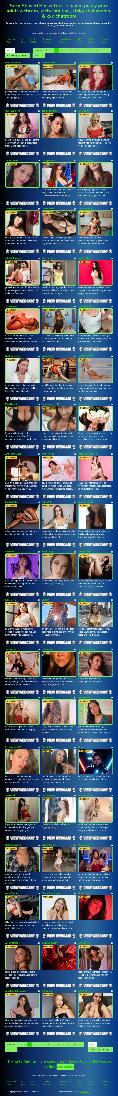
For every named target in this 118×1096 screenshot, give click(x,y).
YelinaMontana (85, 208)
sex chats (65, 1066)
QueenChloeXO (13, 111)
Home (10, 50)
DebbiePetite (84, 306)
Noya (81, 747)
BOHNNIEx (47, 502)
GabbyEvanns (49, 160)
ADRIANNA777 (85, 356)
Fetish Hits (84, 1092)
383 (36, 55)
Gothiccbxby (48, 208)
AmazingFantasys (14, 208)
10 (96, 50)
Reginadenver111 (50, 404)
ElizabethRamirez (14, 258)
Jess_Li (82, 600)
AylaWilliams (11, 943)
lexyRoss (9, 551)
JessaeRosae (48, 795)
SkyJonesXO (48, 306)
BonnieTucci (48, 747)
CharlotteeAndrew (51, 893)
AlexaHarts (10, 649)
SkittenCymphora (87, 62)
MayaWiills (83, 258)
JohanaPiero (84, 551)
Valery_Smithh (49, 845)
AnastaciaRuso (86, 160)
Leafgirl (46, 600)
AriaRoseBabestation (16, 991)
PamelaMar (84, 845)
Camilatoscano (12, 697)
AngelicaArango (13, 454)
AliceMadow (11, 306)
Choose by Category (17, 55)
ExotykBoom (84, 697)
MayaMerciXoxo (13, 62)
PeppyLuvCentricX (87, 454)
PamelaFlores (48, 62)
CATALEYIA (84, 111)
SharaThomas (12, 893)
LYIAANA (83, 991)
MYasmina (47, 991)
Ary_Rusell (47, 697)
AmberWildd (48, 454)
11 (102, 50)
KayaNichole (11, 404)
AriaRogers (84, 943)
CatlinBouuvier (49, 943)
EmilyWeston (11, 502)
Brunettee (83, 404)
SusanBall (10, 795)
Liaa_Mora (10, 600)
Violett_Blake (11, 160)
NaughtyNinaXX (86, 502)
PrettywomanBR (13, 747)
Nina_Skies (84, 893)
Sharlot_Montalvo (87, 649)
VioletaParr (47, 356)
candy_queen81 (50, 111)
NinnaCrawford (85, 795)
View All (39, 50)
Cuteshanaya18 (13, 845)
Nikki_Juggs (48, 551)
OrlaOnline (47, 649)
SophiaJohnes (12, 356)
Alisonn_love (48, 258)
